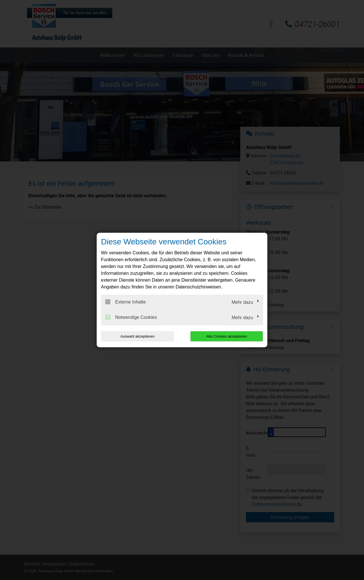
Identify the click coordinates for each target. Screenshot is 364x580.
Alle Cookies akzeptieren (226, 336)
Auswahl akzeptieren (137, 336)
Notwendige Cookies (131, 317)
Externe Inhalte (125, 301)
